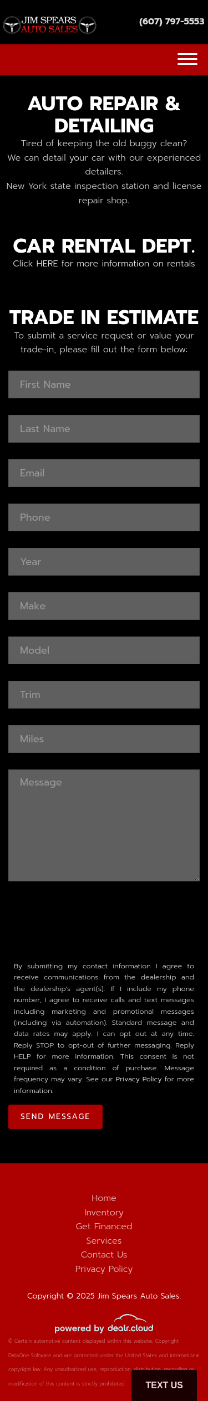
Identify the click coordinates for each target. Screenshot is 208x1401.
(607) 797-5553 (171, 21)
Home (104, 1198)
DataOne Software (29, 1355)
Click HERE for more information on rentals (104, 263)
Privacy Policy (139, 1079)
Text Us (164, 1385)
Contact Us (104, 1254)
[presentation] (92, 919)
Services (104, 1241)
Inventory (104, 1212)
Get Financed (104, 1226)
